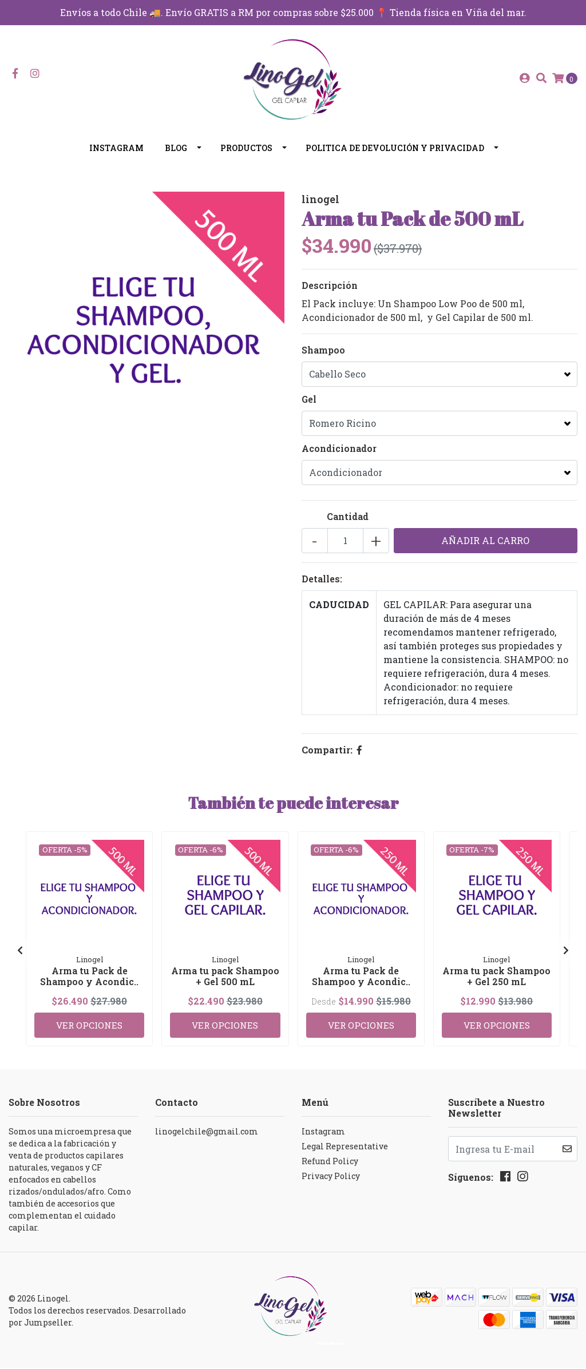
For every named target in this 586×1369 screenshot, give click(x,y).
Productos (246, 154)
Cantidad (348, 523)
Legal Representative (345, 1147)
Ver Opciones (89, 1025)
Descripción (330, 292)
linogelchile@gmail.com (206, 1132)
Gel (309, 406)
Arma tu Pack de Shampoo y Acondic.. (89, 981)
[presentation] (20, 954)
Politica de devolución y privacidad (395, 154)
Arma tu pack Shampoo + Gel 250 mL (496, 981)
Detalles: (322, 586)
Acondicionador (339, 455)
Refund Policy (330, 1162)
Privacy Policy (331, 1177)
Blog (176, 154)
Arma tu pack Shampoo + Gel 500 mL (225, 981)
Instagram (116, 154)
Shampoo (323, 357)
